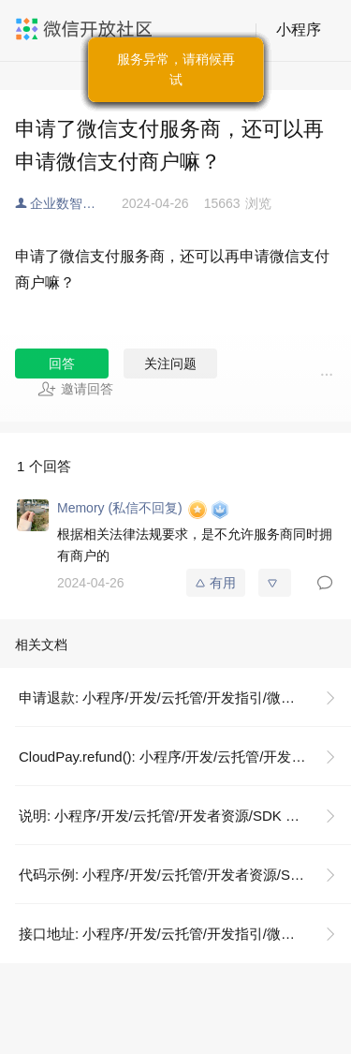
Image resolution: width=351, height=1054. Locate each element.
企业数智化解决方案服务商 (76, 203)
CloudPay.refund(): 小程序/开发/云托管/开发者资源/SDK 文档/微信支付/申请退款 (185, 757)
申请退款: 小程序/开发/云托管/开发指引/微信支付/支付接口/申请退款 (185, 697)
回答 (62, 363)
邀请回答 (75, 388)
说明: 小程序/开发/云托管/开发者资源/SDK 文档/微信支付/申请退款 (185, 816)
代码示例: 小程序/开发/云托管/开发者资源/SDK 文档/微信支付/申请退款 (185, 875)
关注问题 (170, 363)
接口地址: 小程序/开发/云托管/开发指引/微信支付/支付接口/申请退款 (185, 934)
